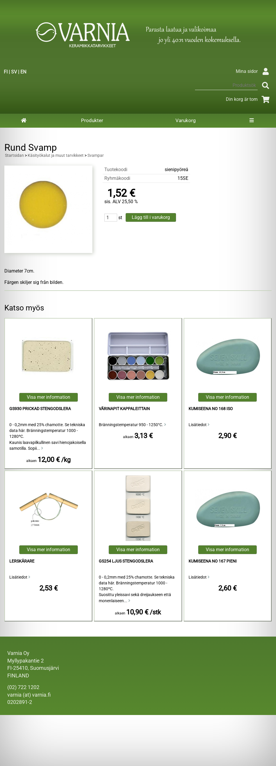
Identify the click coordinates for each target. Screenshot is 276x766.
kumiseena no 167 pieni (213, 561)
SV (14, 72)
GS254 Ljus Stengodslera (126, 561)
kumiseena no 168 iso (211, 408)
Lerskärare (21, 561)
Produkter (92, 120)
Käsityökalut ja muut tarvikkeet (56, 155)
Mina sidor (254, 71)
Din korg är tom (249, 99)
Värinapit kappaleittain (124, 408)
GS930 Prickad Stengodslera (40, 408)
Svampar (95, 155)
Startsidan (14, 155)
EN (23, 72)
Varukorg (185, 120)
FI (6, 72)
